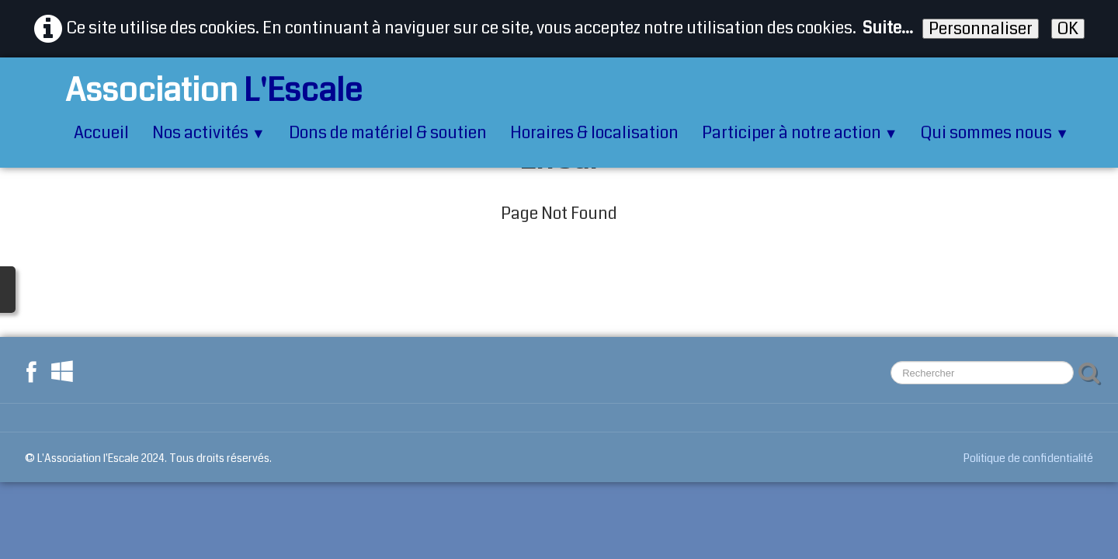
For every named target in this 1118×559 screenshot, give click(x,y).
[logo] (194, 90)
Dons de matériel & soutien (388, 132)
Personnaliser (981, 29)
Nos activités (209, 132)
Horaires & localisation (594, 132)
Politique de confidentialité (1028, 458)
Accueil (101, 132)
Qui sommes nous (995, 132)
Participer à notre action (800, 132)
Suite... (888, 28)
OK (1067, 29)
